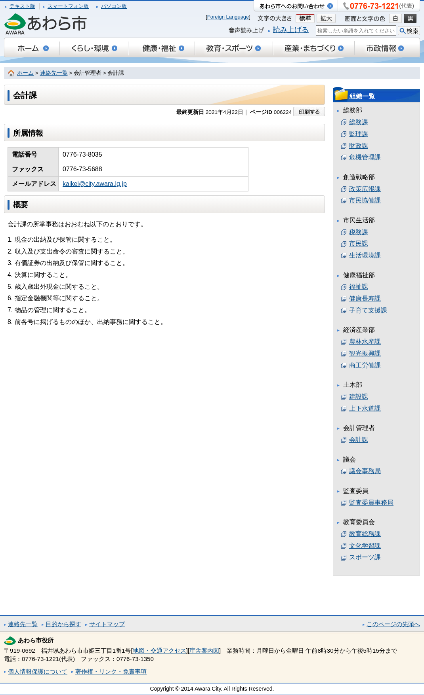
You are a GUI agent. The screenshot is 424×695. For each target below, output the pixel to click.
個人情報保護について (37, 671)
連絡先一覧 (54, 73)
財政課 (358, 145)
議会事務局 (365, 471)
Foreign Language (228, 17)
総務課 (358, 122)
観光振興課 (365, 353)
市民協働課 (365, 200)
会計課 (358, 439)
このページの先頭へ (393, 624)
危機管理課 (365, 157)
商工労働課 (365, 365)
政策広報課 (365, 189)
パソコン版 (114, 6)
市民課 (358, 243)
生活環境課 (365, 255)
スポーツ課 (365, 557)
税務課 (358, 232)
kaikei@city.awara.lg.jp (95, 183)
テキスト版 (22, 6)
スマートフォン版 (68, 6)
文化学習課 (365, 545)
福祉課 (358, 286)
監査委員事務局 (371, 502)
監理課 (358, 134)
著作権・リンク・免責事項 (111, 671)
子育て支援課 (368, 310)
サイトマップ (107, 624)
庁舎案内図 (204, 650)
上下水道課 (365, 408)
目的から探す (63, 624)
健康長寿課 (365, 298)
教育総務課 (365, 533)
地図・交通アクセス (159, 650)
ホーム (25, 73)
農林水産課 (365, 341)
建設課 (358, 396)
